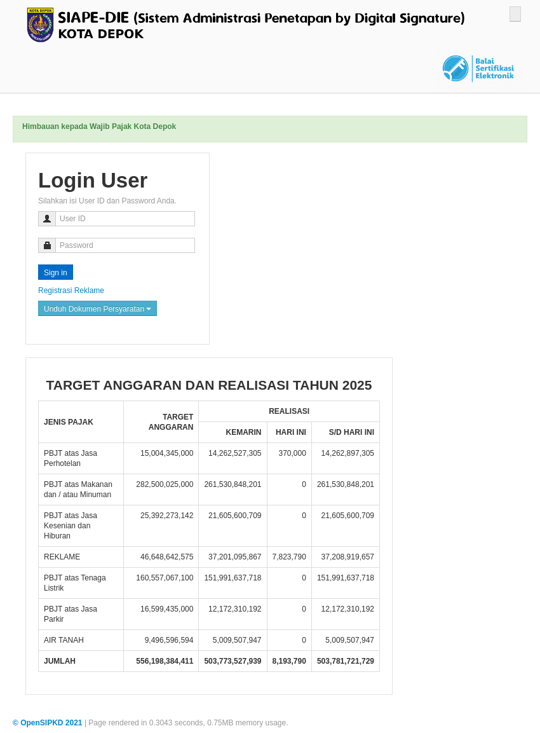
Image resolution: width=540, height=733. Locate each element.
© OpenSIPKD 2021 (48, 722)
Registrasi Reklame (71, 290)
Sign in (55, 272)
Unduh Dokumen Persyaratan (97, 309)
